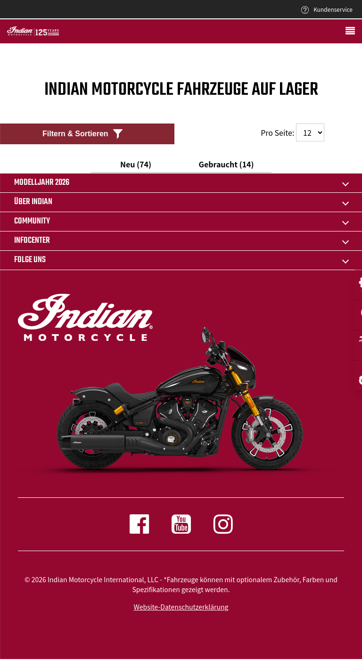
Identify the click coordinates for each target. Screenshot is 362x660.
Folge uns (30, 260)
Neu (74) (135, 164)
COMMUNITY (32, 221)
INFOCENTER (32, 241)
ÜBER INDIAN (33, 202)
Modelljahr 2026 (41, 183)
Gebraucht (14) (226, 164)
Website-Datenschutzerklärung (181, 606)
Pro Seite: (292, 132)
